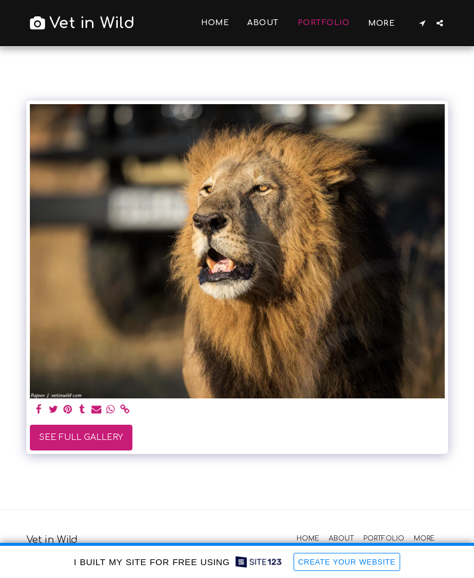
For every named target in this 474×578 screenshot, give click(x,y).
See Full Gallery (81, 437)
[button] (423, 23)
